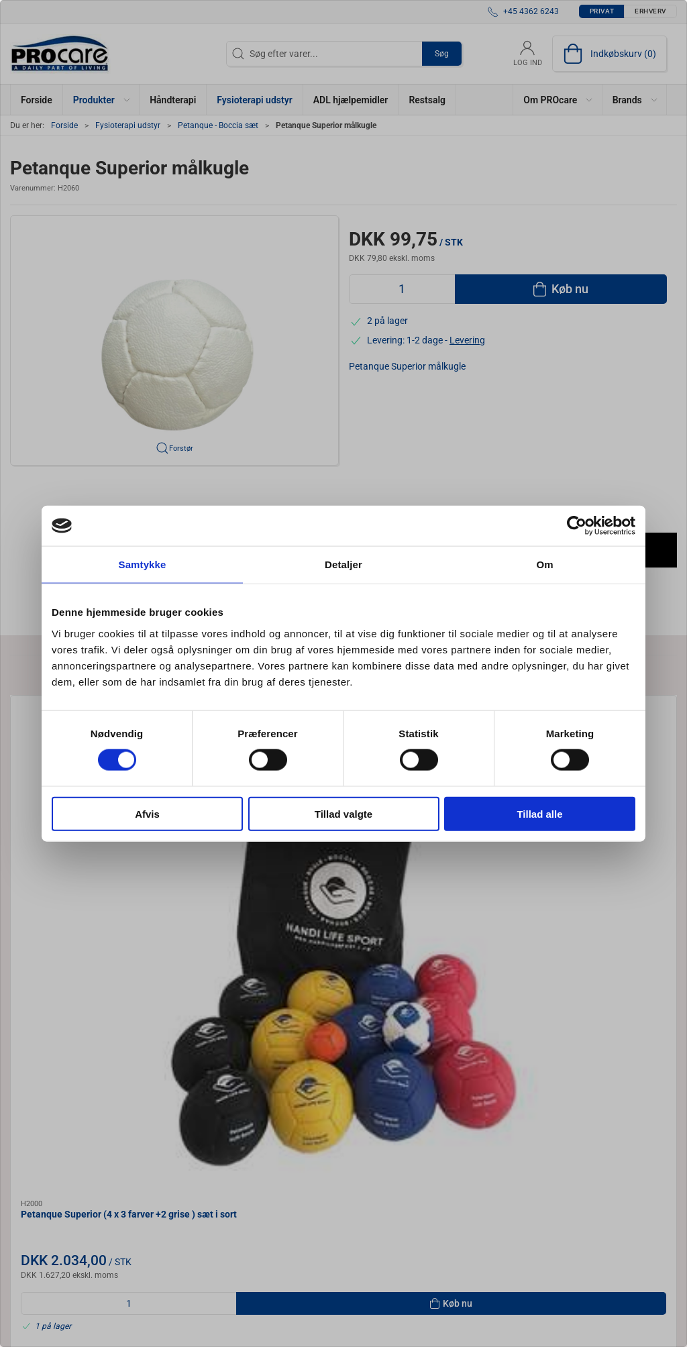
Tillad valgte (343, 813)
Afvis (147, 813)
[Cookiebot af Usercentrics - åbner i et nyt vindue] (576, 526)
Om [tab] (544, 564)
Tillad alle (539, 813)
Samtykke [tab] (142, 564)
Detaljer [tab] (343, 564)
